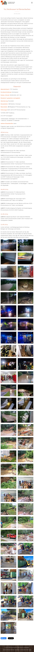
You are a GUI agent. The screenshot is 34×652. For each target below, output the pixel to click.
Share (3, 638)
